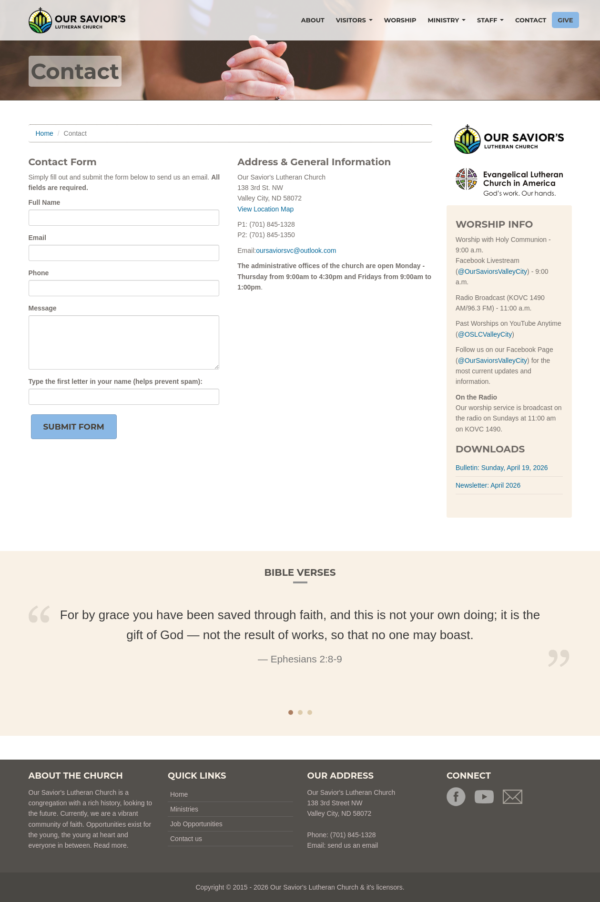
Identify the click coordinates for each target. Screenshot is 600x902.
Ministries (184, 809)
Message (43, 308)
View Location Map (265, 209)
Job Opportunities (196, 824)
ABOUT (313, 20)
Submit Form (73, 426)
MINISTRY (446, 20)
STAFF (490, 20)
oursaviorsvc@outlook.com (296, 250)
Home (44, 133)
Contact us (186, 838)
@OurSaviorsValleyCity (492, 271)
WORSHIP (400, 20)
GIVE (565, 20)
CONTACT (530, 20)
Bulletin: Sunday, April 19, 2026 (502, 467)
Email (37, 237)
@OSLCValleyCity (485, 334)
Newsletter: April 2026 (488, 485)
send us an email (352, 845)
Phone (39, 273)
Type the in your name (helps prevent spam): (116, 381)
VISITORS (354, 20)
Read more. (110, 845)
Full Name (45, 202)
